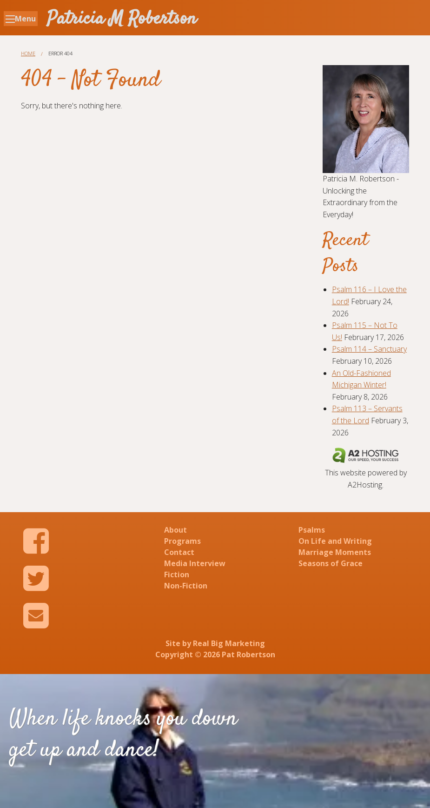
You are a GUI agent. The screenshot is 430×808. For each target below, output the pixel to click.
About (175, 530)
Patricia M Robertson (122, 19)
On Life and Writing (335, 541)
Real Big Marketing (229, 643)
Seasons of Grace (330, 563)
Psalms (311, 530)
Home (28, 53)
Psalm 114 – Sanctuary (369, 349)
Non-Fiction (185, 585)
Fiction (176, 574)
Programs (182, 541)
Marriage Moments (334, 552)
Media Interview (194, 563)
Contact (179, 552)
